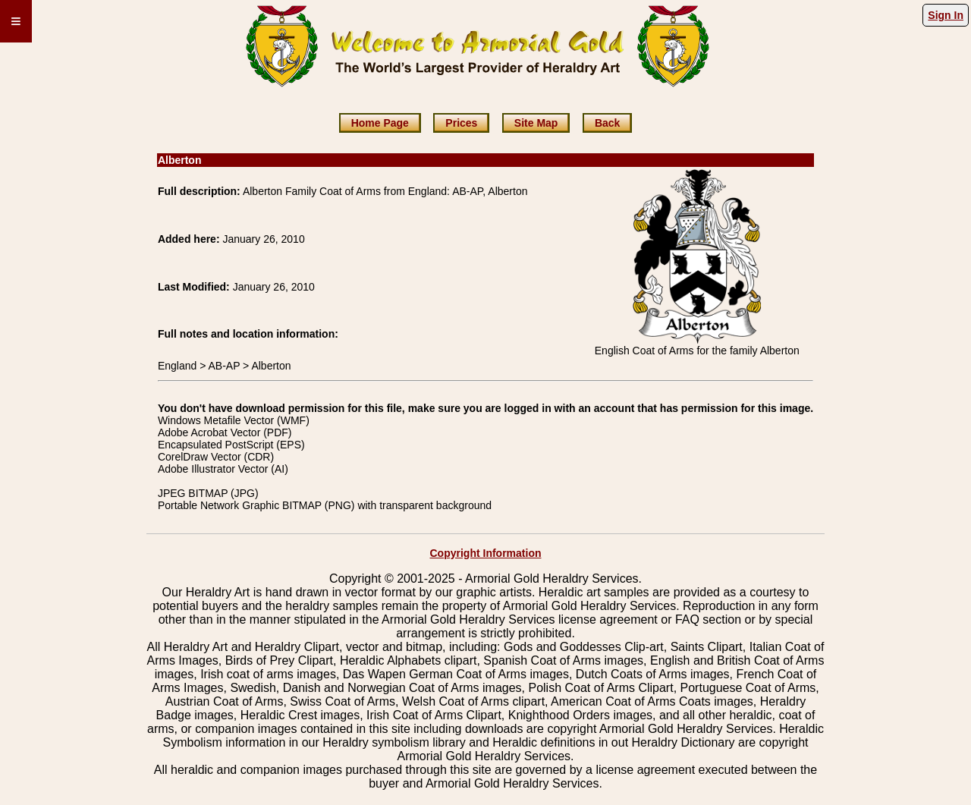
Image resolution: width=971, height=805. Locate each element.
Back (607, 123)
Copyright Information (486, 553)
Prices (461, 123)
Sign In (945, 15)
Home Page (380, 123)
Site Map (536, 123)
